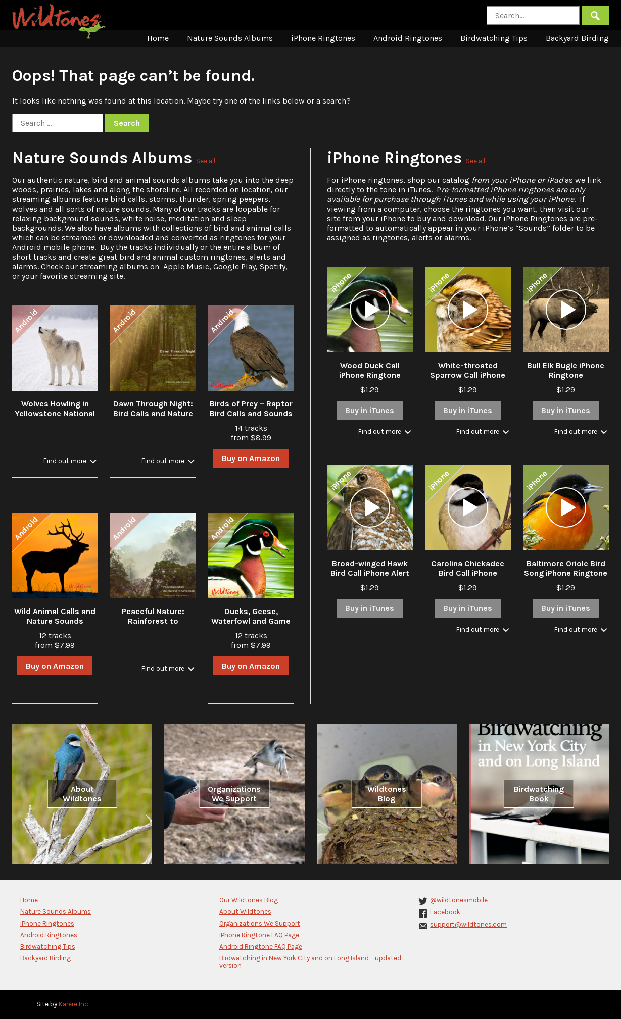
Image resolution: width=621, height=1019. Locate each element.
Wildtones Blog (386, 793)
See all (205, 161)
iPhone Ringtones (323, 38)
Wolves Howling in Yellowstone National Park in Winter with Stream (55, 418)
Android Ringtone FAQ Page (260, 946)
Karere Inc (73, 1004)
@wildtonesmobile (459, 900)
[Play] (370, 309)
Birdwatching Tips (494, 38)
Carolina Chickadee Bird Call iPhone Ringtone (467, 572)
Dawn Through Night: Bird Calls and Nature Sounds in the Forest (153, 413)
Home (158, 38)
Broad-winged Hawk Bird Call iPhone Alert (369, 568)
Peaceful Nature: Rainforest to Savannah (153, 620)
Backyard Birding (577, 38)
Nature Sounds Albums (230, 38)
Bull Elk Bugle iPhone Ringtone (565, 370)
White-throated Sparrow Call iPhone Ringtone (467, 375)
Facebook (445, 912)
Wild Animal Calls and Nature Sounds (54, 616)
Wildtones (60, 21)
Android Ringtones (407, 38)
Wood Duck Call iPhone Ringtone (370, 370)
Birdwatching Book (539, 793)
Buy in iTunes (369, 410)
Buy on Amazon (251, 458)
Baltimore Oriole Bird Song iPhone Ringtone (565, 568)
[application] (370, 309)
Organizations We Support (234, 793)
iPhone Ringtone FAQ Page (259, 935)
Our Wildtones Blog (248, 900)
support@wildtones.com (468, 924)
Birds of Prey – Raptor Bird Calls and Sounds (251, 408)
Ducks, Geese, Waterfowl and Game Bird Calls (251, 620)
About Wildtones (82, 793)
